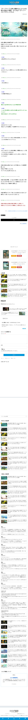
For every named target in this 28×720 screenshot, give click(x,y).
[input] (14, 418)
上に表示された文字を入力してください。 (9, 352)
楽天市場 (19, 255)
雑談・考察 (3, 215)
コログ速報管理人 (14, 679)
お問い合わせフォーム (20, 715)
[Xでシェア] (14, 220)
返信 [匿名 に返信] (24, 328)
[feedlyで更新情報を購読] (14, 685)
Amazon (13, 255)
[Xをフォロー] (12, 685)
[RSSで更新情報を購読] (15, 685)
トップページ (7, 715)
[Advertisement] (14, 18)
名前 (2, 346)
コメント (3, 333)
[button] (26, 418)
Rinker (20, 265)
